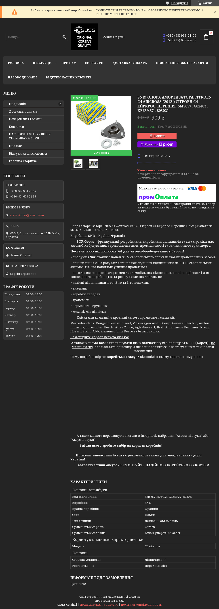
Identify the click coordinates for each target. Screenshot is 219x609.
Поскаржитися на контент (99, 605)
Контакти (94, 63)
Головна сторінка (23, 161)
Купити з (159, 144)
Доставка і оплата (129, 63)
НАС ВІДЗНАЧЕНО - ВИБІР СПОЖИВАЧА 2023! (30, 136)
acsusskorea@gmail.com (27, 215)
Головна (16, 63)
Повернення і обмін (25, 119)
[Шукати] (64, 37)
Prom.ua (134, 596)
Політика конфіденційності (141, 605)
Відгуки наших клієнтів (68, 77)
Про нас (68, 63)
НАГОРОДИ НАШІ (22, 77)
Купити (159, 136)
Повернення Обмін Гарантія (182, 63)
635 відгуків (179, 3)
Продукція (43, 63)
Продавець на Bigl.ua (109, 601)
